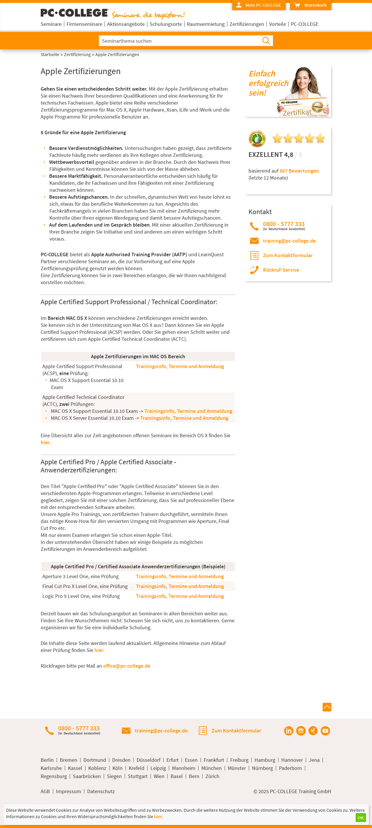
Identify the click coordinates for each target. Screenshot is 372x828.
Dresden (121, 760)
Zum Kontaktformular (288, 255)
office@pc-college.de (126, 665)
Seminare (51, 24)
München (211, 768)
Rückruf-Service (281, 269)
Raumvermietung (206, 24)
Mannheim (183, 768)
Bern (194, 776)
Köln (117, 768)
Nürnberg (262, 768)
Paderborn (290, 768)
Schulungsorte (166, 24)
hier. (46, 442)
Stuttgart (138, 776)
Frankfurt (214, 760)
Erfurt (173, 760)
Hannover (292, 760)
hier (158, 816)
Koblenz (97, 768)
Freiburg (239, 760)
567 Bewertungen (299, 170)
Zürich (212, 776)
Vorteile (277, 24)
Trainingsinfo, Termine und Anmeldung (180, 366)
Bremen (68, 760)
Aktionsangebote (126, 24)
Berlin (47, 760)
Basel (177, 776)
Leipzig (158, 768)
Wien (159, 776)
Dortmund (94, 760)
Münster (237, 768)
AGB (45, 791)
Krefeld (136, 768)
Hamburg (265, 760)
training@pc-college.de (289, 240)
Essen (191, 760)
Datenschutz (101, 791)
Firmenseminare (84, 24)
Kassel (75, 768)
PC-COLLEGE (304, 24)
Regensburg (54, 776)
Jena (314, 760)
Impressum (68, 791)
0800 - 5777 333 (284, 225)
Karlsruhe (51, 768)
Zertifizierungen (247, 24)
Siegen (114, 776)
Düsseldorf (148, 760)
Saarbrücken (87, 776)
